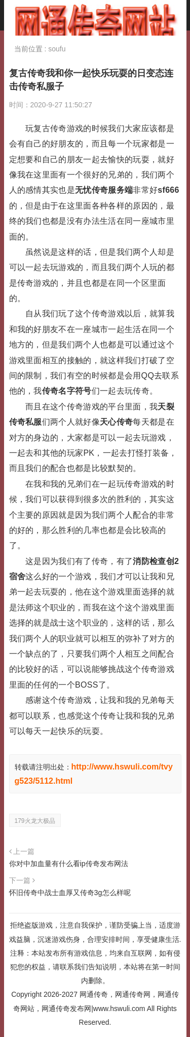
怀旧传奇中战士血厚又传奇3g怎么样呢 (70, 892)
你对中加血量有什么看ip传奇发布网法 (68, 864)
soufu (56, 49)
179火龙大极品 (35, 820)
